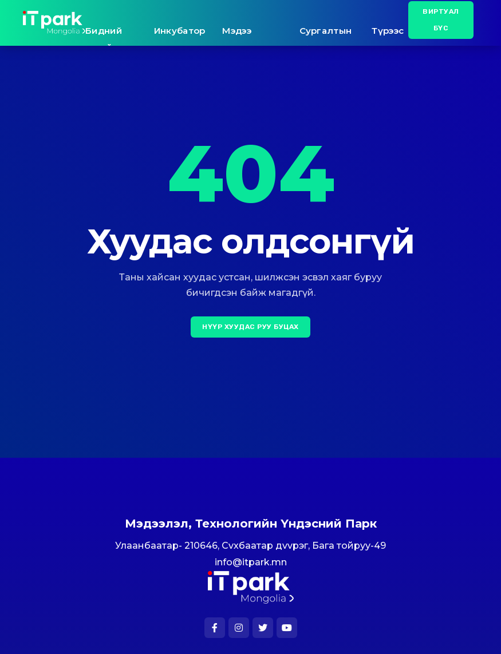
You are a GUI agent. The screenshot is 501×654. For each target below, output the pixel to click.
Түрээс (388, 30)
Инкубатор (180, 30)
